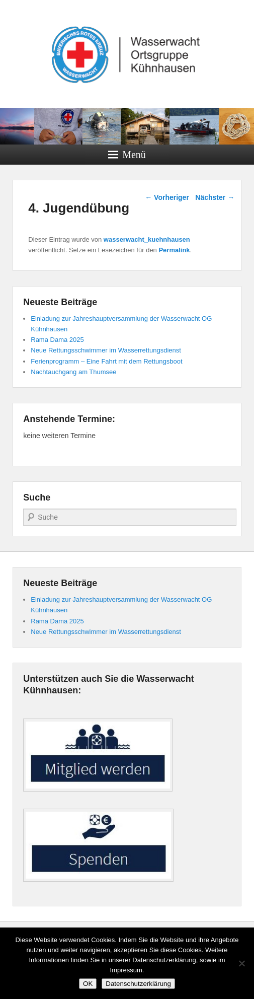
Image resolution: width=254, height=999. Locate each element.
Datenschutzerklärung (138, 983)
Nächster (214, 197)
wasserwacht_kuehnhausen (147, 239)
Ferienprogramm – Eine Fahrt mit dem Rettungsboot (106, 361)
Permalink (174, 250)
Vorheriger (167, 197)
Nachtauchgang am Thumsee (73, 372)
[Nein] (241, 963)
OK (88, 983)
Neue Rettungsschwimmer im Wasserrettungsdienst (106, 350)
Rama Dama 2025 (57, 339)
